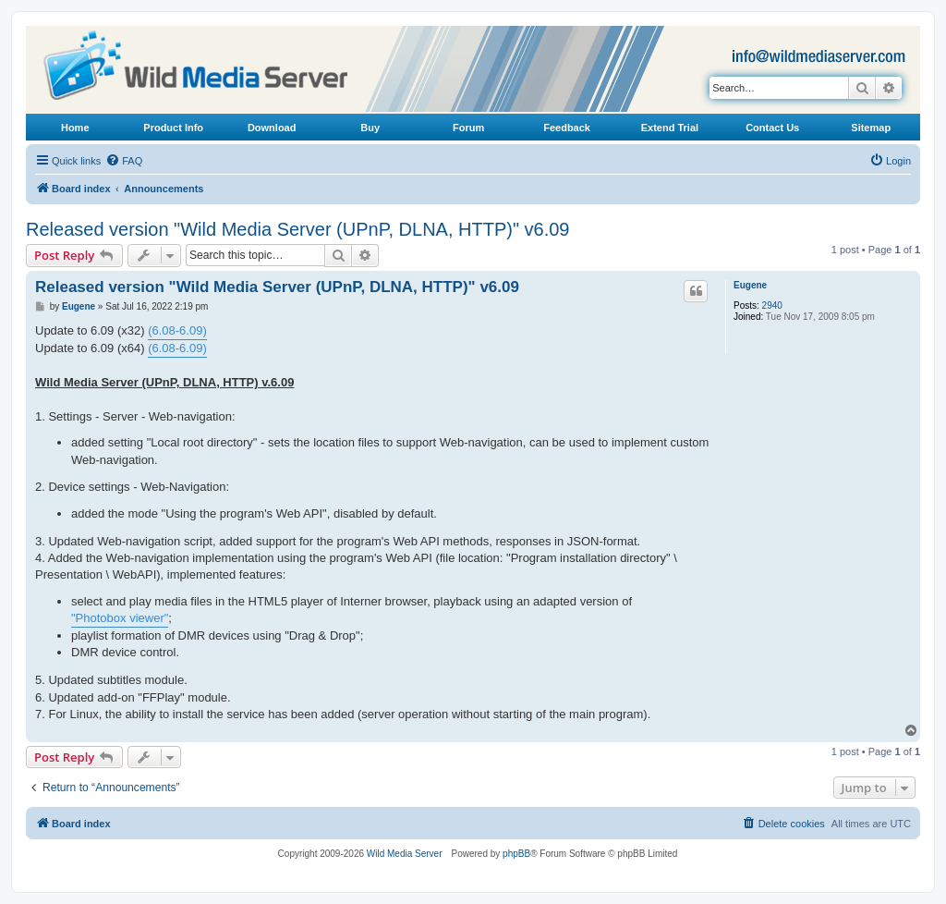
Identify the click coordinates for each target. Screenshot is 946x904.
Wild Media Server (405, 854)
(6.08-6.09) (177, 330)
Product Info (173, 127)
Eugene (750, 285)
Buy (370, 127)
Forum (468, 127)
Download (272, 127)
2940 (772, 305)
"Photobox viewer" (119, 618)
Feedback (566, 127)
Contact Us (772, 127)
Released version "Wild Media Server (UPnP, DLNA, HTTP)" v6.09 (298, 229)
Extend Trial (669, 127)
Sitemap (871, 127)
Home (75, 127)
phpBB (516, 854)
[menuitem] (123, 161)
